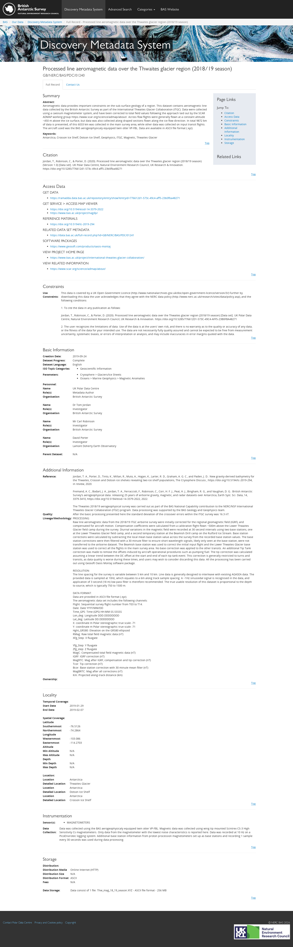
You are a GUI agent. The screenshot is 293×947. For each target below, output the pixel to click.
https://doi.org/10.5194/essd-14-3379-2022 (76, 209)
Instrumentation (234, 139)
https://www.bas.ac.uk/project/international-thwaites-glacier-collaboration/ (97, 257)
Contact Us (73, 84)
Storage (229, 143)
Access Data (231, 116)
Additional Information (231, 129)
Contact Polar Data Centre (17, 922)
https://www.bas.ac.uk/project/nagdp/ (74, 213)
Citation (229, 113)
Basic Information (235, 124)
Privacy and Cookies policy (49, 922)
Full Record (53, 84)
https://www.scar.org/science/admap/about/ (78, 269)
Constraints (231, 120)
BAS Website (171, 8)
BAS (5, 22)
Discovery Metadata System (83, 9)
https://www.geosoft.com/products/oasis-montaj (80, 246)
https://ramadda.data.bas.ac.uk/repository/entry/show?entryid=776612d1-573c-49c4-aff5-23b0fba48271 (115, 198)
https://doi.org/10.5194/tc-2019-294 (72, 224)
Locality (229, 135)
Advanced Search (120, 9)
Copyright (70, 922)
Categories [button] (146, 9)
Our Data (17, 22)
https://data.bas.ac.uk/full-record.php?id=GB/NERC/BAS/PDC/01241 (92, 235)
